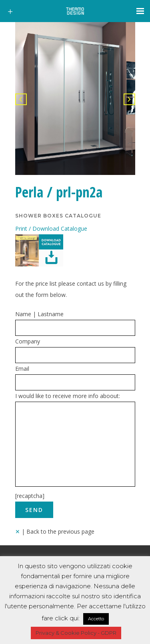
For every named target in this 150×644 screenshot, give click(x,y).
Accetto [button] (96, 619)
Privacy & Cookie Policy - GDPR (76, 633)
